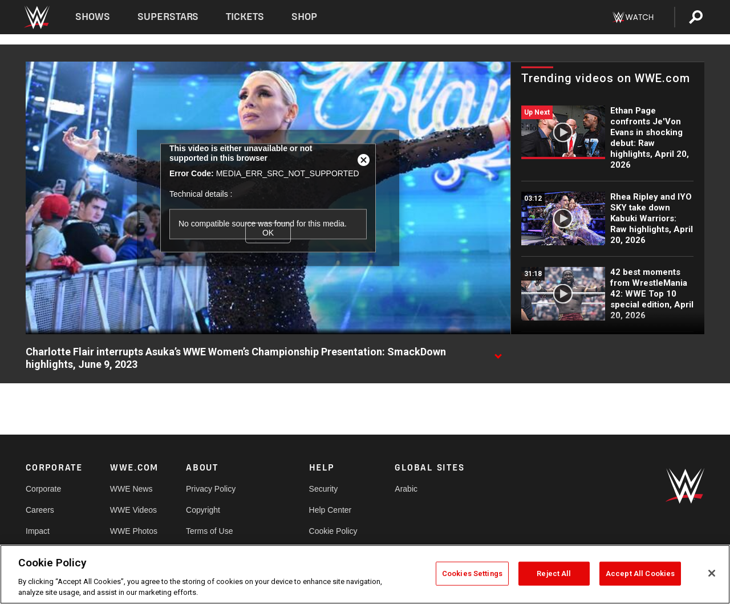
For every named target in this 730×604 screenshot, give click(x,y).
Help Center (330, 509)
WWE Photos (133, 531)
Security (323, 488)
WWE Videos (133, 509)
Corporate (43, 488)
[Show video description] (497, 352)
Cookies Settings (472, 573)
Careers (40, 509)
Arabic (406, 488)
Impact (38, 531)
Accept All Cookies (640, 573)
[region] (365, 574)
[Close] (711, 573)
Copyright (203, 509)
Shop (304, 16)
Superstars (168, 16)
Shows (92, 16)
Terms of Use (209, 531)
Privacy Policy (211, 488)
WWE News (131, 488)
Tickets (245, 16)
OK (268, 232)
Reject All (554, 573)
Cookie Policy (333, 531)
